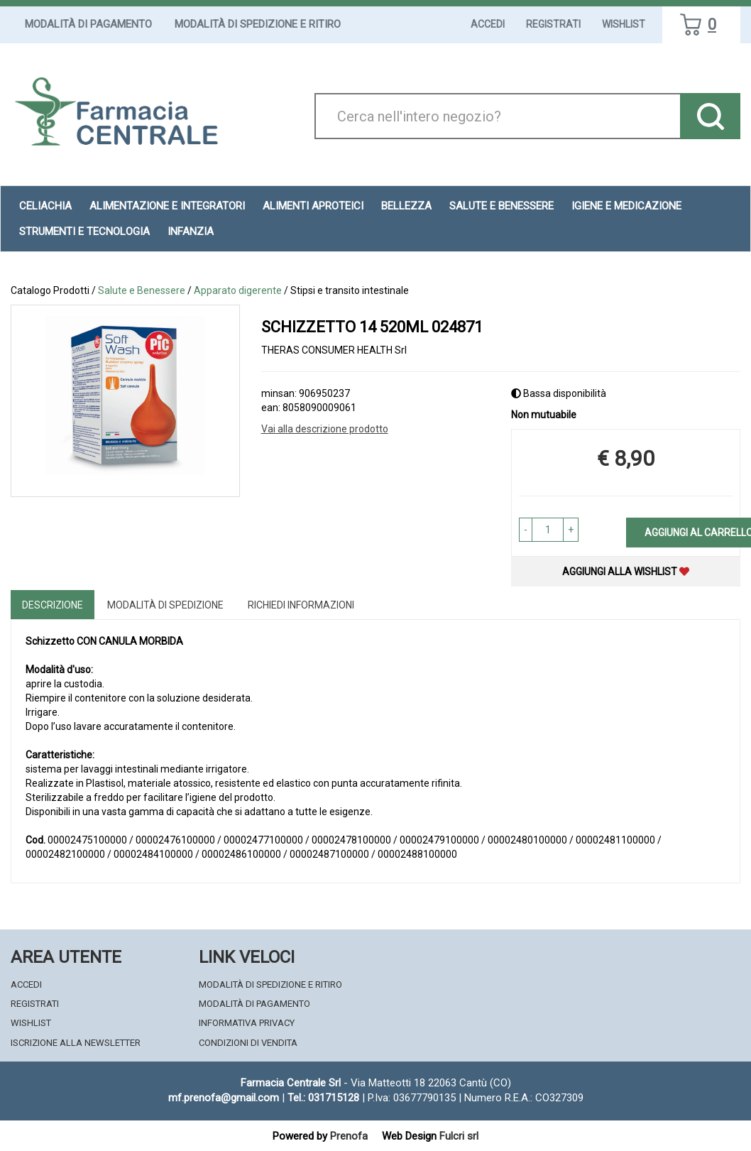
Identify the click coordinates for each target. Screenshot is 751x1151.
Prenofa (349, 1136)
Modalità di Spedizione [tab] (165, 605)
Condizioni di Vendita (248, 1042)
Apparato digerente (238, 290)
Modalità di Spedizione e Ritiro (258, 24)
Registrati (553, 24)
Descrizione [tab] (52, 605)
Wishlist (623, 24)
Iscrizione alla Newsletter (76, 1042)
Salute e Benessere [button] (501, 206)
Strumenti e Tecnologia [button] (84, 231)
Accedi (488, 24)
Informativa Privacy (247, 1023)
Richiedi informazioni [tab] (301, 605)
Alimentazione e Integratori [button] (167, 206)
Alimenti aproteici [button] (313, 206)
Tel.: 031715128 (323, 1097)
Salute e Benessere (141, 290)
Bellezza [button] (406, 206)
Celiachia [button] (45, 206)
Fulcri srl (458, 1136)
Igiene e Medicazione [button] (626, 206)
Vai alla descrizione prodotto (324, 429)
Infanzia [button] (191, 231)
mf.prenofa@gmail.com (223, 1097)
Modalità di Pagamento (88, 24)
